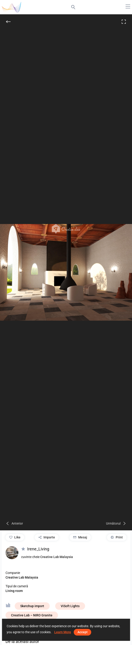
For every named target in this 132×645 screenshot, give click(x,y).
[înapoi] (8, 21)
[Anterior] (14, 523)
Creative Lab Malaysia (56, 557)
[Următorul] (116, 523)
